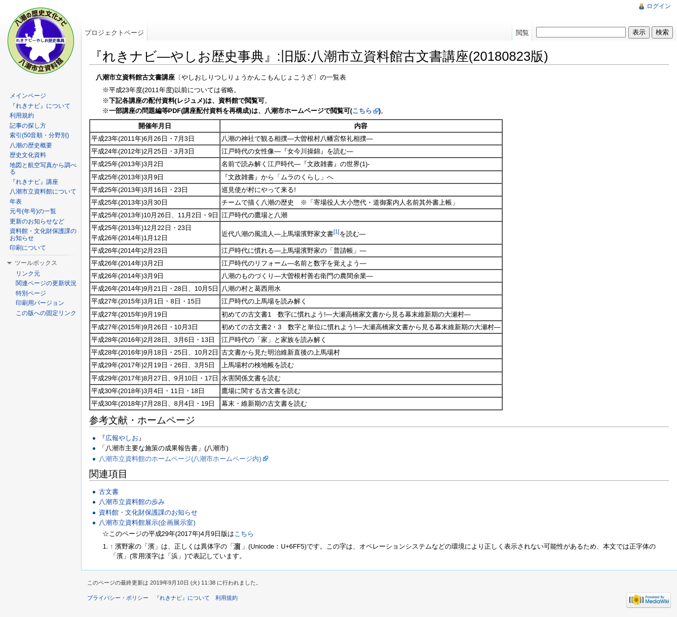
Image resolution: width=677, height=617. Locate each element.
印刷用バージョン (40, 302)
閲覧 (522, 32)
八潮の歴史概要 (31, 145)
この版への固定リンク (46, 313)
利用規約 (22, 115)
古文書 (109, 491)
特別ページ (31, 293)
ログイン (659, 6)
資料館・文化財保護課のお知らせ (148, 512)
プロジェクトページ (114, 32)
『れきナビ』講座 (34, 181)
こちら (362, 110)
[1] (336, 231)
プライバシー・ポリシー (117, 598)
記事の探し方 (28, 125)
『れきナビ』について (40, 105)
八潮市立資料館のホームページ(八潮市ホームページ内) (180, 458)
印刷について (28, 247)
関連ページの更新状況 (46, 283)
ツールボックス (36, 262)
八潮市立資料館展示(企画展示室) (147, 522)
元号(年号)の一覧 (33, 211)
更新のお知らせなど (37, 221)
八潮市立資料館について (43, 191)
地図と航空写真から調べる (43, 169)
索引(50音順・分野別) (39, 135)
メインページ (28, 95)
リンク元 (28, 273)
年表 (16, 201)
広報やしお (121, 438)
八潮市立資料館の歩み (132, 502)
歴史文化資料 (28, 155)
